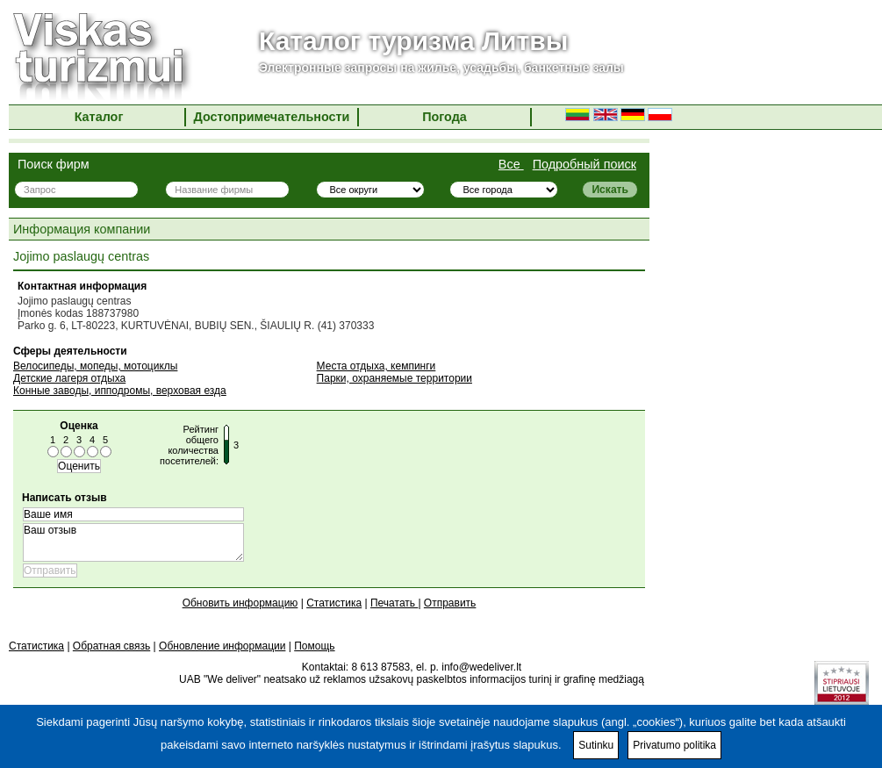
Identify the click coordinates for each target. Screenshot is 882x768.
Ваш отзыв (133, 542)
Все (511, 164)
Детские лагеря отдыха (69, 378)
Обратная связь (111, 646)
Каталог (99, 117)
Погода (444, 117)
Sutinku (595, 745)
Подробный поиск (584, 164)
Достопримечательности (272, 117)
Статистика (334, 603)
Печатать (394, 603)
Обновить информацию (240, 603)
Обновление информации (222, 646)
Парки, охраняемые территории (394, 378)
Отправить (450, 603)
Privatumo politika (674, 745)
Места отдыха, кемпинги (376, 366)
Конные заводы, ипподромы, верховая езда (119, 390)
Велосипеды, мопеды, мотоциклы (95, 366)
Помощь (314, 646)
